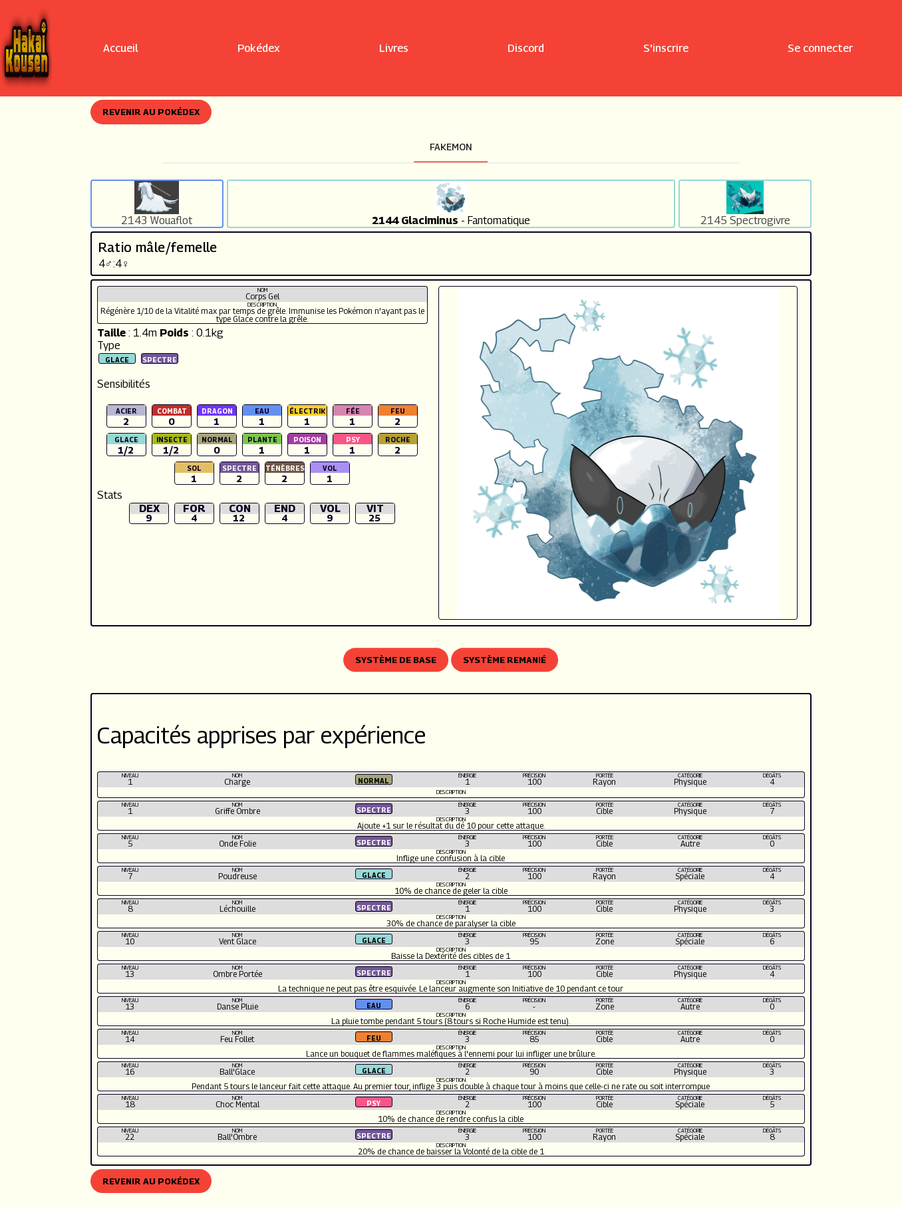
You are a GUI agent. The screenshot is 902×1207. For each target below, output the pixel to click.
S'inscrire (665, 48)
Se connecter (820, 48)
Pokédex (258, 48)
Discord (526, 48)
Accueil (120, 48)
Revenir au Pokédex (151, 111)
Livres (393, 48)
